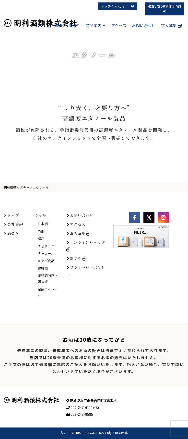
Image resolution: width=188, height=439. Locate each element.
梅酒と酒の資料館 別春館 (166, 8)
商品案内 (96, 25)
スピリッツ (46, 286)
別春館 (76, 299)
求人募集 (171, 25)
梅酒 (40, 279)
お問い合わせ (143, 25)
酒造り (74, 25)
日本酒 (42, 264)
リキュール (46, 293)
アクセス (119, 25)
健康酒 (42, 308)
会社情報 (13, 265)
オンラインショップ (117, 6)
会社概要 (55, 25)
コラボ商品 (46, 301)
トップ (36, 25)
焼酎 (40, 271)
